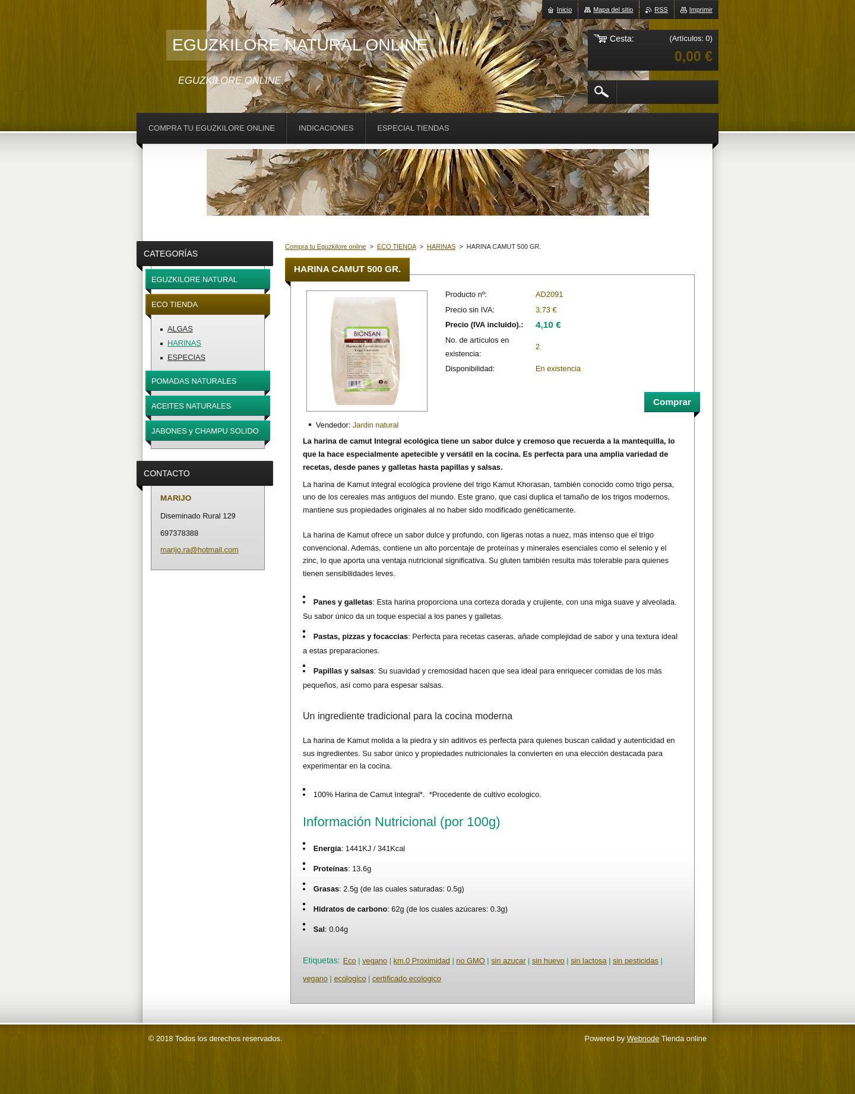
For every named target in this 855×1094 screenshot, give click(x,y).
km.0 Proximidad (422, 960)
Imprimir (700, 9)
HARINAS (441, 246)
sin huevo (548, 960)
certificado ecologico (406, 978)
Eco (349, 960)
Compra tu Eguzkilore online (325, 246)
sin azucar (508, 960)
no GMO (470, 960)
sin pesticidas (635, 960)
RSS (660, 9)
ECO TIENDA (396, 246)
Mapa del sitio (613, 9)
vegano (374, 960)
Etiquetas (320, 960)
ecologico (350, 978)
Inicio (564, 9)
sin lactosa (588, 960)
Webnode (643, 1038)
